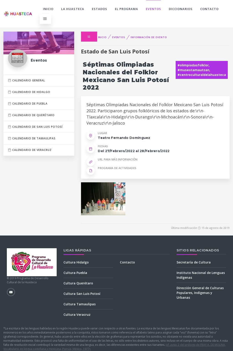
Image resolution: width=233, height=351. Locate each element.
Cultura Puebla (75, 273)
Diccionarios (180, 9)
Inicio (48, 9)
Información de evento (149, 37)
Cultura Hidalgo (76, 262)
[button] (89, 37)
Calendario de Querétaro (31, 115)
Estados (99, 9)
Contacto (209, 9)
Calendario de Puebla (28, 103)
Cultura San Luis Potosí (81, 293)
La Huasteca (72, 9)
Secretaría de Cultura (194, 262)
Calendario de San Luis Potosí (35, 127)
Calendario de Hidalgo (29, 92)
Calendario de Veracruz (30, 150)
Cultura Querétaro (78, 283)
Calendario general (26, 80)
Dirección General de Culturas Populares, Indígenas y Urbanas (200, 293)
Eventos (153, 9)
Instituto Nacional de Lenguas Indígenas (201, 275)
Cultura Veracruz (77, 314)
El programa (126, 9)
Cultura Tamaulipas (79, 304)
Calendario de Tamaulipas (32, 138)
